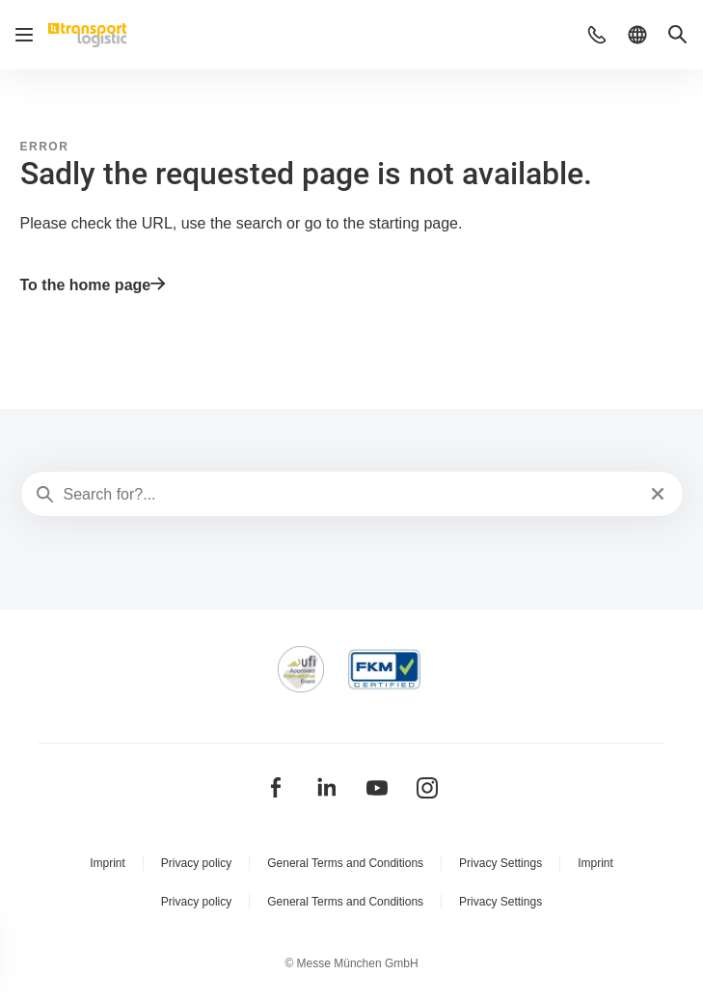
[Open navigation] (24, 34)
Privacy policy (196, 863)
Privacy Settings (500, 863)
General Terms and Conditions (345, 863)
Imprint (107, 863)
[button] (597, 34)
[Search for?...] (350, 494)
